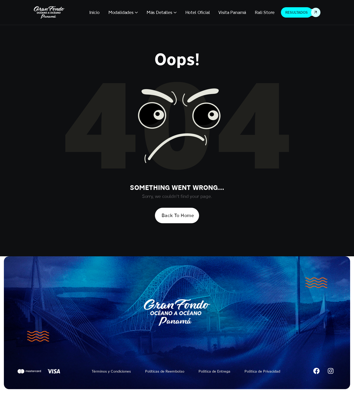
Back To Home (178, 215)
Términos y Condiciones (111, 371)
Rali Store (264, 12)
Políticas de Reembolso (164, 371)
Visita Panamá (232, 12)
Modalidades (120, 12)
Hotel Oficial (197, 12)
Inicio (94, 12)
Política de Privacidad (262, 371)
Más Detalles (159, 12)
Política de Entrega (214, 371)
